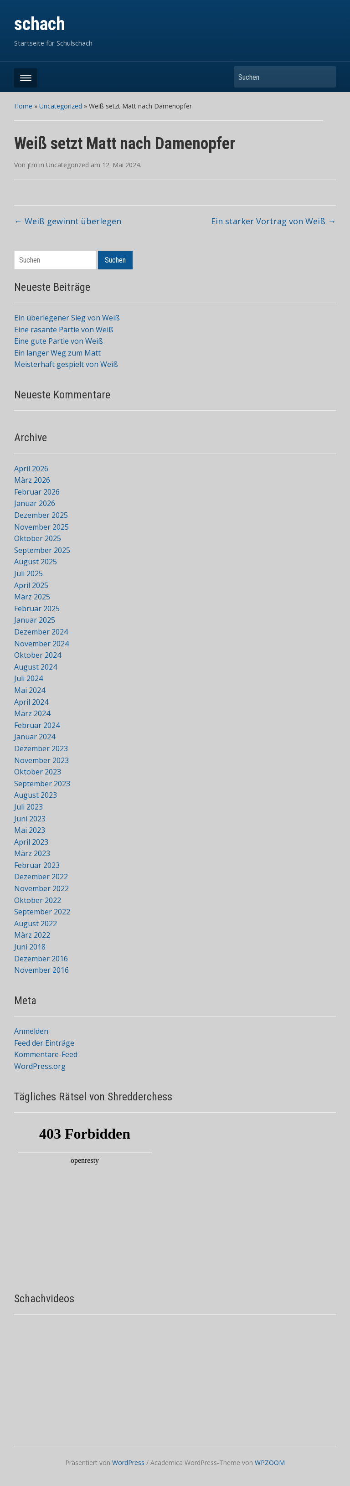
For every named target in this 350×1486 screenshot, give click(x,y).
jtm (32, 164)
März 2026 (32, 480)
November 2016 (41, 970)
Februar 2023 (37, 865)
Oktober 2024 (37, 655)
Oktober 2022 (37, 900)
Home (23, 106)
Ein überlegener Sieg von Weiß (67, 318)
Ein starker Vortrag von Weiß (273, 221)
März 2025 (32, 597)
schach (39, 24)
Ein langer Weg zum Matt (57, 353)
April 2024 (31, 702)
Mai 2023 (29, 830)
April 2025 (31, 585)
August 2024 (35, 667)
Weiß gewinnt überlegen (67, 221)
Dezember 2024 (41, 632)
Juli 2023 (28, 807)
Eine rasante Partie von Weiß (63, 330)
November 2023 (41, 760)
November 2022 (41, 888)
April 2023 (31, 842)
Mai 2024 (29, 690)
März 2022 (32, 935)
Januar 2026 (34, 503)
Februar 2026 (37, 492)
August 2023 (35, 795)
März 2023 (32, 853)
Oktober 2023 (37, 772)
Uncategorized (60, 106)
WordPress (128, 1462)
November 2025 (41, 527)
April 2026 (31, 469)
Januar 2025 (34, 620)
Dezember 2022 (41, 877)
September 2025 (42, 550)
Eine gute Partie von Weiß (58, 341)
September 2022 (42, 912)
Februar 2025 (37, 609)
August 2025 (35, 562)
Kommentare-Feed (45, 1054)
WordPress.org (40, 1066)
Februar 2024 (37, 725)
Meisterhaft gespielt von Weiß (66, 364)
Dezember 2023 (41, 748)
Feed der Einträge (44, 1043)
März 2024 (32, 713)
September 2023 (42, 784)
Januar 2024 (34, 737)
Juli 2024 (28, 678)
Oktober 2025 (37, 538)
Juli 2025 (28, 573)
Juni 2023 (30, 819)
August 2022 (35, 923)
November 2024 (41, 644)
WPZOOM (270, 1462)
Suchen (324, 76)
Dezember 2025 (41, 515)
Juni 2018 (30, 947)
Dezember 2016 (41, 959)
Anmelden (31, 1031)
